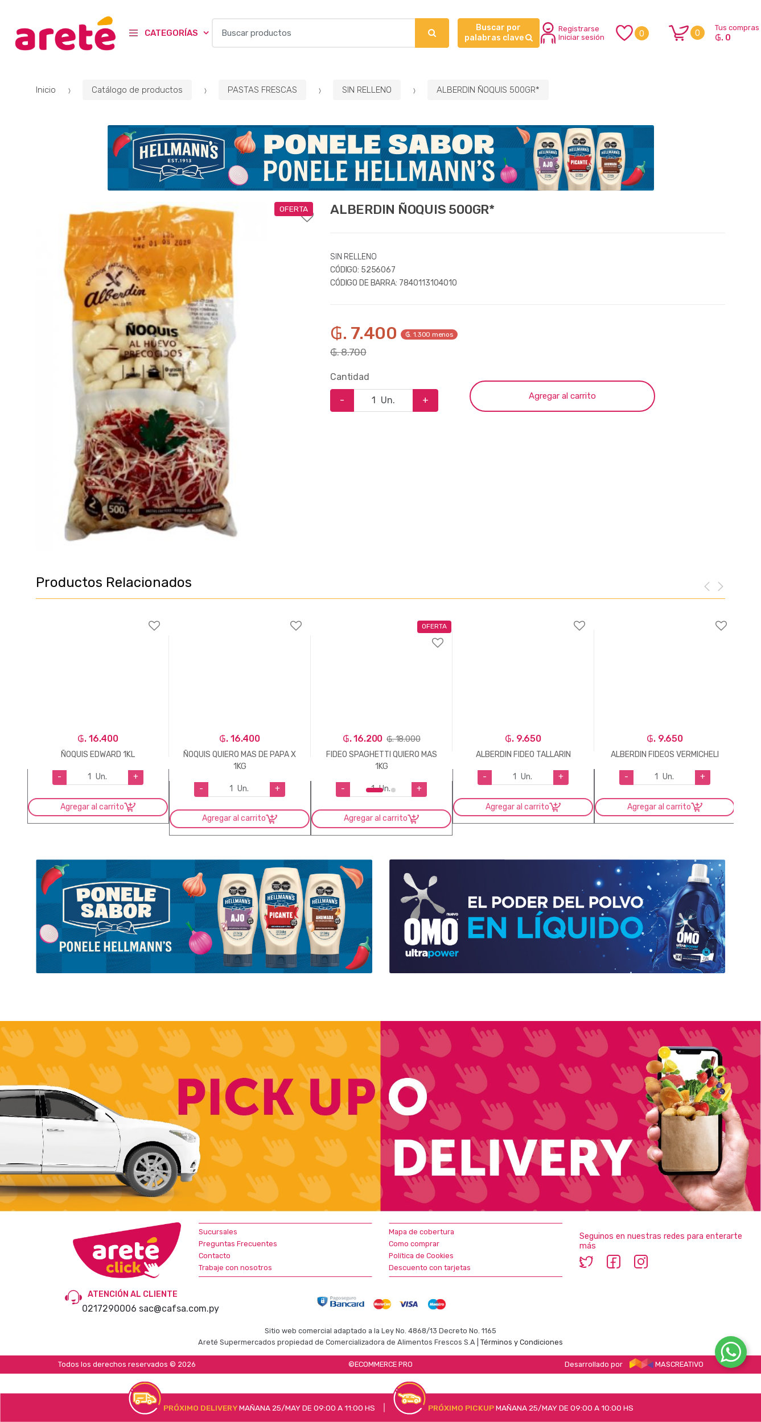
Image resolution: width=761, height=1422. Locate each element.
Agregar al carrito (562, 396)
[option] (152, 376)
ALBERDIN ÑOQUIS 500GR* (488, 90)
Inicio (46, 90)
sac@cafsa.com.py (179, 1308)
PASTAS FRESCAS (262, 90)
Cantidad (349, 376)
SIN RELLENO (367, 90)
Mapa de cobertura (421, 1231)
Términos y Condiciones (521, 1342)
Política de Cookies (421, 1255)
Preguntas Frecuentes (238, 1243)
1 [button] (374, 790)
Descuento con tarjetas (430, 1267)
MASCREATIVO (667, 1364)
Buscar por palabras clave (498, 33)
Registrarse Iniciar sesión (572, 33)
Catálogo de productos (137, 90)
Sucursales (218, 1231)
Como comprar (414, 1243)
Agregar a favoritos (174, 209)
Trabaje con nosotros (235, 1267)
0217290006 (109, 1308)
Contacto (215, 1255)
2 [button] (393, 790)
